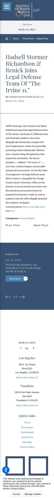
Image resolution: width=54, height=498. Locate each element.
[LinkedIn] (27, 348)
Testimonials (27, 432)
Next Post (41, 225)
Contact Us (27, 437)
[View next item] (22, 296)
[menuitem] (27, 422)
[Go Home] (8, 38)
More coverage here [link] (34, 206)
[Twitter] (20, 348)
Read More (17, 278)
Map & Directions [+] (27, 377)
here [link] (12, 210)
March (16, 38)
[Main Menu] (6, 6)
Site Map (27, 442)
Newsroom (27, 427)
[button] (6, 470)
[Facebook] (33, 348)
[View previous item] (8, 296)
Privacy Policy (27, 447)
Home (27, 422)
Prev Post (13, 225)
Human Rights (27, 218)
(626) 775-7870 (27, 29)
